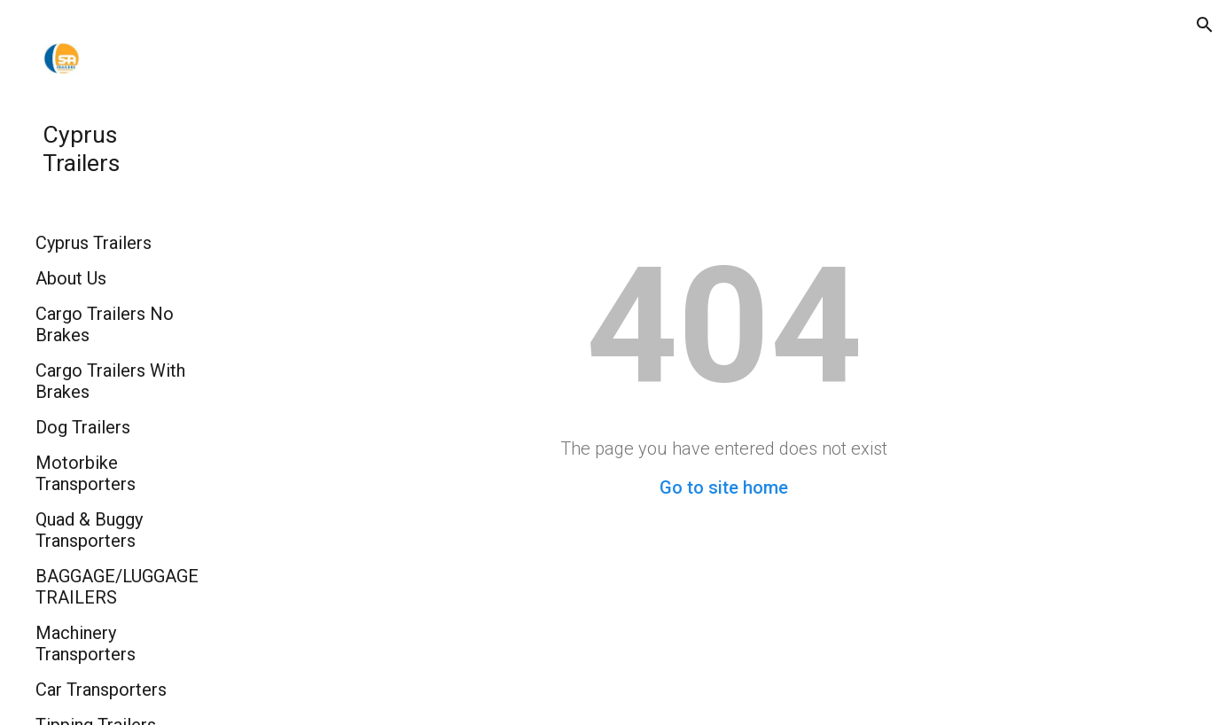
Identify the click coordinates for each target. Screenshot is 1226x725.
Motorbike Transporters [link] (85, 473)
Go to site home (724, 487)
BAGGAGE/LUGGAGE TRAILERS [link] (117, 586)
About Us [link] (70, 278)
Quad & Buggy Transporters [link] (89, 530)
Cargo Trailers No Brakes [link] (104, 324)
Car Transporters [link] (101, 689)
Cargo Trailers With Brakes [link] (110, 381)
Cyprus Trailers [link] (93, 242)
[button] (1204, 25)
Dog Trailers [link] (82, 427)
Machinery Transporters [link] (85, 643)
